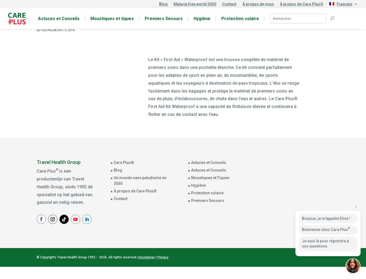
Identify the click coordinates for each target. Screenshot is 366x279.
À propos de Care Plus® (301, 4)
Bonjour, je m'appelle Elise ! (326, 218)
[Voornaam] (309, 193)
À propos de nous (258, 4)
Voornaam (284, 186)
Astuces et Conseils (59, 18)
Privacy (162, 269)
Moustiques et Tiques (210, 178)
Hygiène (202, 18)
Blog (163, 4)
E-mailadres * (287, 169)
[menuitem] (343, 5)
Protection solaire (240, 18)
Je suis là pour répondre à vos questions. (325, 244)
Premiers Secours (164, 18)
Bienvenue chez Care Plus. (326, 229)
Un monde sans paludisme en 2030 (140, 181)
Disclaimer (146, 269)
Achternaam (285, 203)
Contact (229, 4)
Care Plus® (48, 30)
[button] (353, 266)
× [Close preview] (356, 207)
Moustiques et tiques (112, 18)
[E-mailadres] (309, 177)
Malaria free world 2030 (194, 4)
